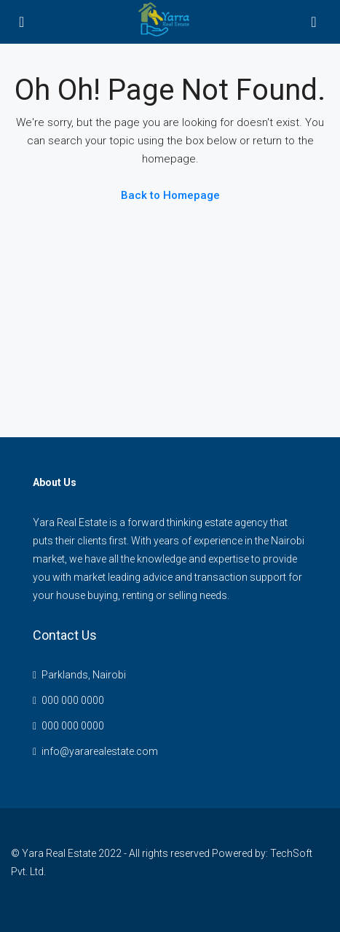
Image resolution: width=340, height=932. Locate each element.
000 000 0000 (72, 700)
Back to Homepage (170, 195)
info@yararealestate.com (99, 751)
